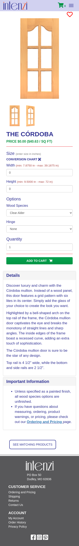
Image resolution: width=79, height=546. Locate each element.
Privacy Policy (17, 526)
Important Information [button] (27, 381)
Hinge (10, 222)
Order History (17, 522)
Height (29, 181)
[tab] (39, 275)
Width (32, 165)
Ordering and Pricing (45, 422)
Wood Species (17, 205)
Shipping (14, 496)
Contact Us (15, 505)
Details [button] (13, 275)
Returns (13, 500)
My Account (16, 518)
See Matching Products (32, 444)
